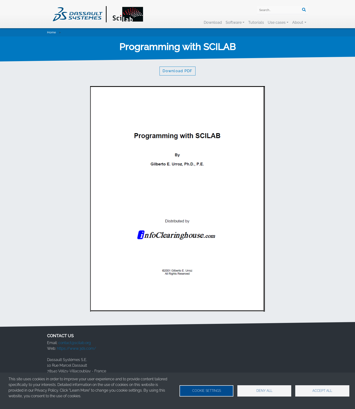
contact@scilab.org (74, 343)
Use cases (277, 22)
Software (234, 22)
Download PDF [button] (177, 71)
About (297, 22)
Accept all (322, 391)
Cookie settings (206, 391)
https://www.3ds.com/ (76, 348)
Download (213, 22)
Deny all (264, 391)
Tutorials (256, 22)
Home (51, 32)
